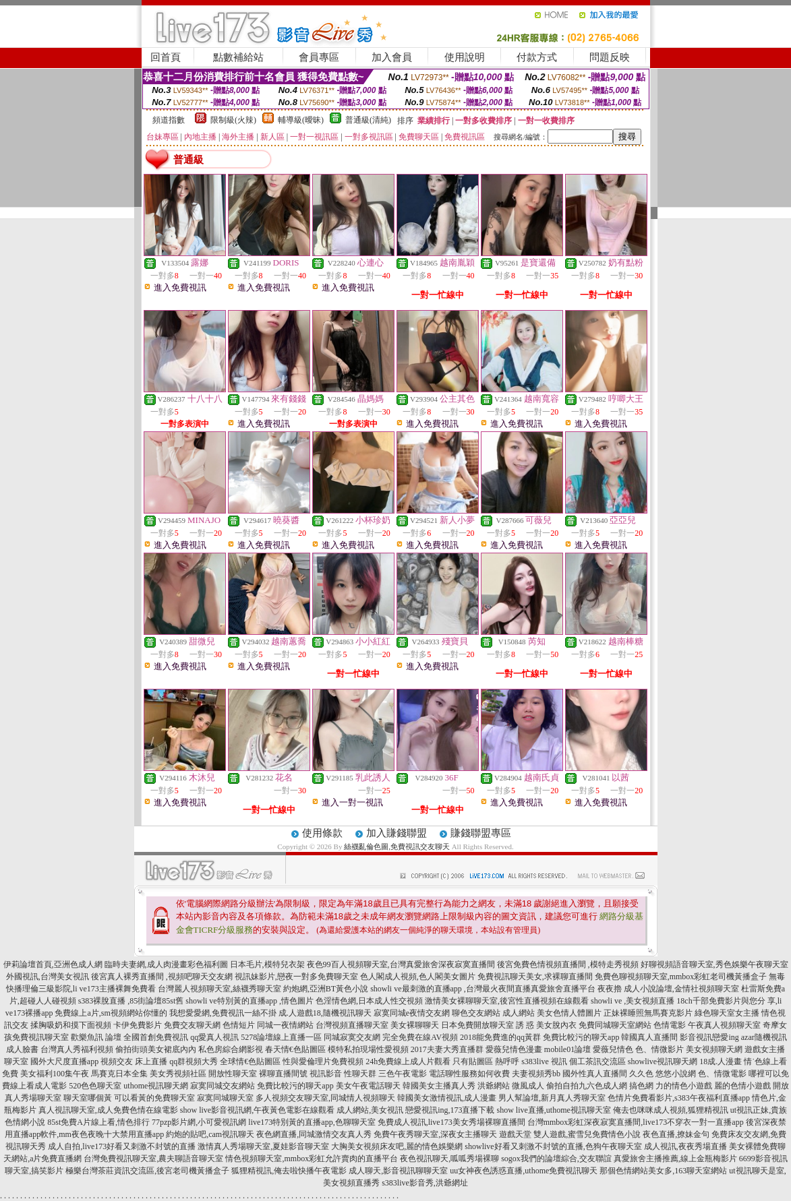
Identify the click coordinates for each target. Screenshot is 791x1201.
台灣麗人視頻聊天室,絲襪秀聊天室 (219, 988)
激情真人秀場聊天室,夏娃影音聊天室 (263, 1146)
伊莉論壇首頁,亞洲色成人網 (52, 964)
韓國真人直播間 (649, 1037)
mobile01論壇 (567, 1049)
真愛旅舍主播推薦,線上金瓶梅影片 (675, 1158)
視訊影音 (326, 1073)
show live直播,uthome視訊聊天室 (554, 1110)
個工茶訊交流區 (597, 1061)
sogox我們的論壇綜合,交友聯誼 (556, 1158)
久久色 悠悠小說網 (662, 1073)
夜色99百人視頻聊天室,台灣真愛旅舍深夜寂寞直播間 (401, 964)
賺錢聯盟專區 (480, 833)
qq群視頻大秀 (193, 1061)
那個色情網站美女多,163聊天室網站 (663, 1170)
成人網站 (518, 1013)
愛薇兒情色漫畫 (514, 1049)
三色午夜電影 (402, 1073)
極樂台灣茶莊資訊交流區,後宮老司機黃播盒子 (147, 1170)
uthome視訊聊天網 (155, 1085)
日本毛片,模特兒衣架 (267, 964)
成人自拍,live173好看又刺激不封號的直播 (122, 1146)
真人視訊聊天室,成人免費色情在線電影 (108, 1110)
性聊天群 (360, 1073)
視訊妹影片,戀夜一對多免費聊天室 (296, 976)
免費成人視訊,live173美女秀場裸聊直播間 (451, 1122)
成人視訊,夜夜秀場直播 (685, 1146)
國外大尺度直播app (64, 1061)
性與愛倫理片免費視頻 (323, 1061)
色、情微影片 (659, 1049)
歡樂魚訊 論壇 (96, 1037)
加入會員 (392, 57)
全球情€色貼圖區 (250, 1061)
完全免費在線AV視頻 (420, 1037)
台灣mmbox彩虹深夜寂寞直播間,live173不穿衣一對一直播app (635, 1122)
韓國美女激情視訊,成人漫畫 (446, 1098)
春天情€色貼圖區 (295, 1049)
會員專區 (319, 57)
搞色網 (641, 1085)
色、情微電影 (722, 1073)
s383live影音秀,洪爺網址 (425, 1183)
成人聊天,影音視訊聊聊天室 (398, 1170)
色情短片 (239, 1025)
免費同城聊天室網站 (615, 1025)
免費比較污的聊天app (581, 1037)
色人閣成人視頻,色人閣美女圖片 (417, 976)
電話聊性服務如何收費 (469, 1073)
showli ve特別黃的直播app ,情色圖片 (249, 1001)
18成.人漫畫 (720, 1061)
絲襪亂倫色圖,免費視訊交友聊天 (397, 846)
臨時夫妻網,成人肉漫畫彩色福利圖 (166, 964)
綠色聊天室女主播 (727, 1013)
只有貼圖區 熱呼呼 (485, 1061)
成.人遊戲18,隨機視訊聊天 (325, 1013)
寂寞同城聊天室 (225, 1098)
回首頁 (165, 57)
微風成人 (528, 1085)
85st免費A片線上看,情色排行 (98, 1122)
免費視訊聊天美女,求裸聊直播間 (535, 976)
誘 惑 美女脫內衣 (546, 1025)
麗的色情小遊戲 (742, 1085)
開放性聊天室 (232, 1073)
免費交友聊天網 (192, 1025)
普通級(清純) (368, 120)
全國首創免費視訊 (155, 1037)
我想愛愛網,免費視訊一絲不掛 (222, 1013)
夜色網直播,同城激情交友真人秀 (314, 1134)
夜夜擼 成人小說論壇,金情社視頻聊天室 (668, 988)
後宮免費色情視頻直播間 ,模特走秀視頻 (568, 964)
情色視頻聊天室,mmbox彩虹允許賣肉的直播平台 (311, 1158)
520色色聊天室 (95, 1085)
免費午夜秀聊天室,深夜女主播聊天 (435, 1134)
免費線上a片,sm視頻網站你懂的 (111, 1013)
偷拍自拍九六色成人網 (586, 1085)
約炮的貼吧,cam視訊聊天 (210, 1134)
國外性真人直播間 (594, 1073)
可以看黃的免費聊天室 (154, 1098)
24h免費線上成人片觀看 (407, 1061)
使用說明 (464, 57)
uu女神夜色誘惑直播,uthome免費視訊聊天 (523, 1170)
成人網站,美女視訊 (369, 1110)
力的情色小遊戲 (683, 1085)
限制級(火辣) (233, 120)
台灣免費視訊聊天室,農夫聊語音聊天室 (153, 1158)
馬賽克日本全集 (119, 1073)
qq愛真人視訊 (214, 1037)
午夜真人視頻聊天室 (724, 1025)
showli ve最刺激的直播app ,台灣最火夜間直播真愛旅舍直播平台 (482, 988)
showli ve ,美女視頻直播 (632, 1001)
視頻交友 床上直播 (133, 1061)
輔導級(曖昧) (301, 120)
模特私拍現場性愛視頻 (368, 1049)
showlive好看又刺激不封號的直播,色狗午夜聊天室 (553, 1146)
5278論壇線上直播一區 (281, 1037)
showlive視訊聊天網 (662, 1061)
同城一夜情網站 (285, 1025)
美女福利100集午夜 (54, 1073)
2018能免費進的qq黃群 (500, 1037)
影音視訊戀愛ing (709, 1037)
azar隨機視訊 (764, 1037)
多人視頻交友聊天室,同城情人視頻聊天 (325, 1098)
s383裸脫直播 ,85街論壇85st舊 (131, 1001)
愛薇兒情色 (613, 1049)
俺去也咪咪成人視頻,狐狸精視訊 (670, 1110)
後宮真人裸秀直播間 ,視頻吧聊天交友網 (162, 976)
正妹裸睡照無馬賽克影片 (648, 1013)
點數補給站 (238, 57)
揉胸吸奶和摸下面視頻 (70, 1025)
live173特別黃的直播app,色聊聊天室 (311, 1122)
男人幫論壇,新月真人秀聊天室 (552, 1098)
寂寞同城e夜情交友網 (412, 1013)
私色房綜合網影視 (230, 1049)
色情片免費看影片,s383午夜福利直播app (679, 1098)
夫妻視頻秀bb (536, 1073)
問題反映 (609, 57)
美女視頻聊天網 (714, 1049)
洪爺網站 (493, 1085)
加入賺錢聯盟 (396, 833)
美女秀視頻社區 (178, 1073)
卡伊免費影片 (137, 1025)
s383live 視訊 (544, 1061)
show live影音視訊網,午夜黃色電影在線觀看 (257, 1110)
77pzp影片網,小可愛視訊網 (199, 1122)
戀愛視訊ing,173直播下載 (449, 1110)
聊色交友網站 (476, 1013)
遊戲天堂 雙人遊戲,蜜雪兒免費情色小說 (570, 1134)
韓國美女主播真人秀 (439, 1085)
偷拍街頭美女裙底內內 (155, 1049)
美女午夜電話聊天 (368, 1085)
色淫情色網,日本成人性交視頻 (369, 1001)
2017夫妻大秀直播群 (447, 1049)
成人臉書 (22, 1049)
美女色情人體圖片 (569, 1013)
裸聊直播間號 (283, 1073)
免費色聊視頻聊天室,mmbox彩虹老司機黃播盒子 (681, 976)
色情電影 (669, 1025)
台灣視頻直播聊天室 (352, 1025)
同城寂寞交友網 (352, 1037)
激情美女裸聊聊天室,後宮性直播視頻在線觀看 (507, 1001)
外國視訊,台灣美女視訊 (47, 976)
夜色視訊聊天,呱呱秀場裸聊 (449, 1158)
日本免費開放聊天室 (477, 1025)
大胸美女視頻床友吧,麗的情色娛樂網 (397, 1146)
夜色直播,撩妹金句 (676, 1134)
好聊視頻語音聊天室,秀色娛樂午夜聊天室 (714, 964)
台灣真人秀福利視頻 (76, 1049)
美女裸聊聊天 (414, 1025)
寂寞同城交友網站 (222, 1085)
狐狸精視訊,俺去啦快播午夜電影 (289, 1170)
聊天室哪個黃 (87, 1098)
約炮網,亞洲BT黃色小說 (325, 988)
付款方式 (537, 57)
